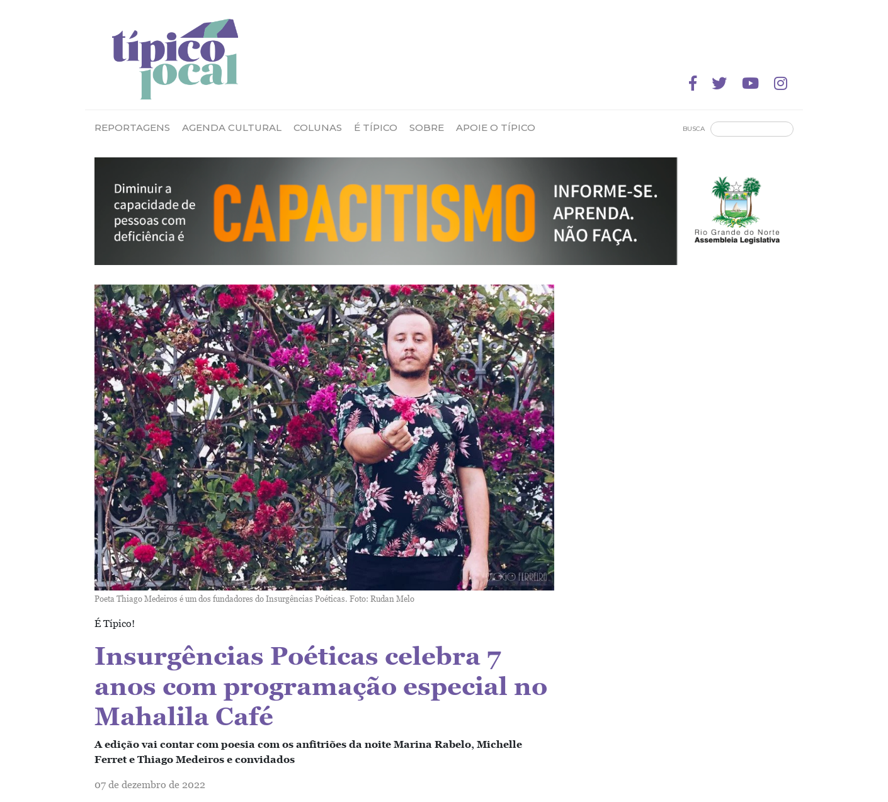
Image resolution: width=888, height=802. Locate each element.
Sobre (426, 127)
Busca (694, 129)
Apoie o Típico (495, 127)
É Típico (375, 127)
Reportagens (132, 127)
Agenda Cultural (232, 127)
